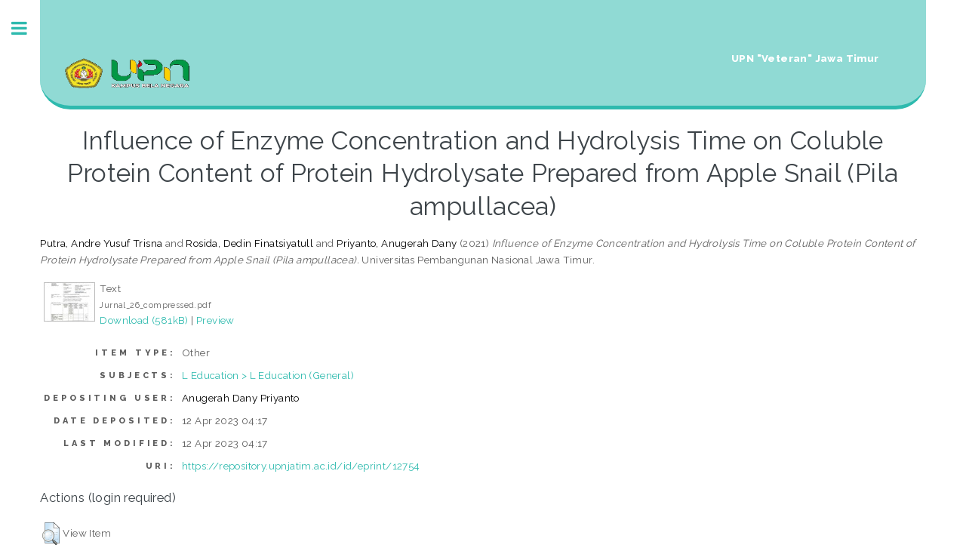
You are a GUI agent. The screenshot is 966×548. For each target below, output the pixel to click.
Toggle (27, 28)
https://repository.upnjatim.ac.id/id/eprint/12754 (301, 466)
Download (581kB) (144, 320)
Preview (215, 320)
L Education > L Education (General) (268, 375)
